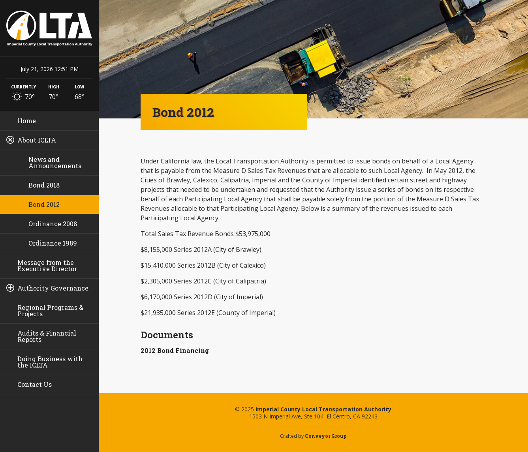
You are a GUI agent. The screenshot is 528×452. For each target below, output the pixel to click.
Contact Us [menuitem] (34, 384)
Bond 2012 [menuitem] (44, 204)
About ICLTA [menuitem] (36, 140)
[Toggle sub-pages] (10, 139)
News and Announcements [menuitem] (54, 162)
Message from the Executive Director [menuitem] (47, 265)
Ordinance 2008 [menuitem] (52, 223)
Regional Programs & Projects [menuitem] (50, 310)
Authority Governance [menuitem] (52, 288)
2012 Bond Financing (175, 350)
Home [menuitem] (26, 120)
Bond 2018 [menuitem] (44, 185)
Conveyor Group (325, 436)
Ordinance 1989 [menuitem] (52, 243)
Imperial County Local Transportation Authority (49, 28)
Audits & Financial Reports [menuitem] (46, 336)
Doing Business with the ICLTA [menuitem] (50, 361)
